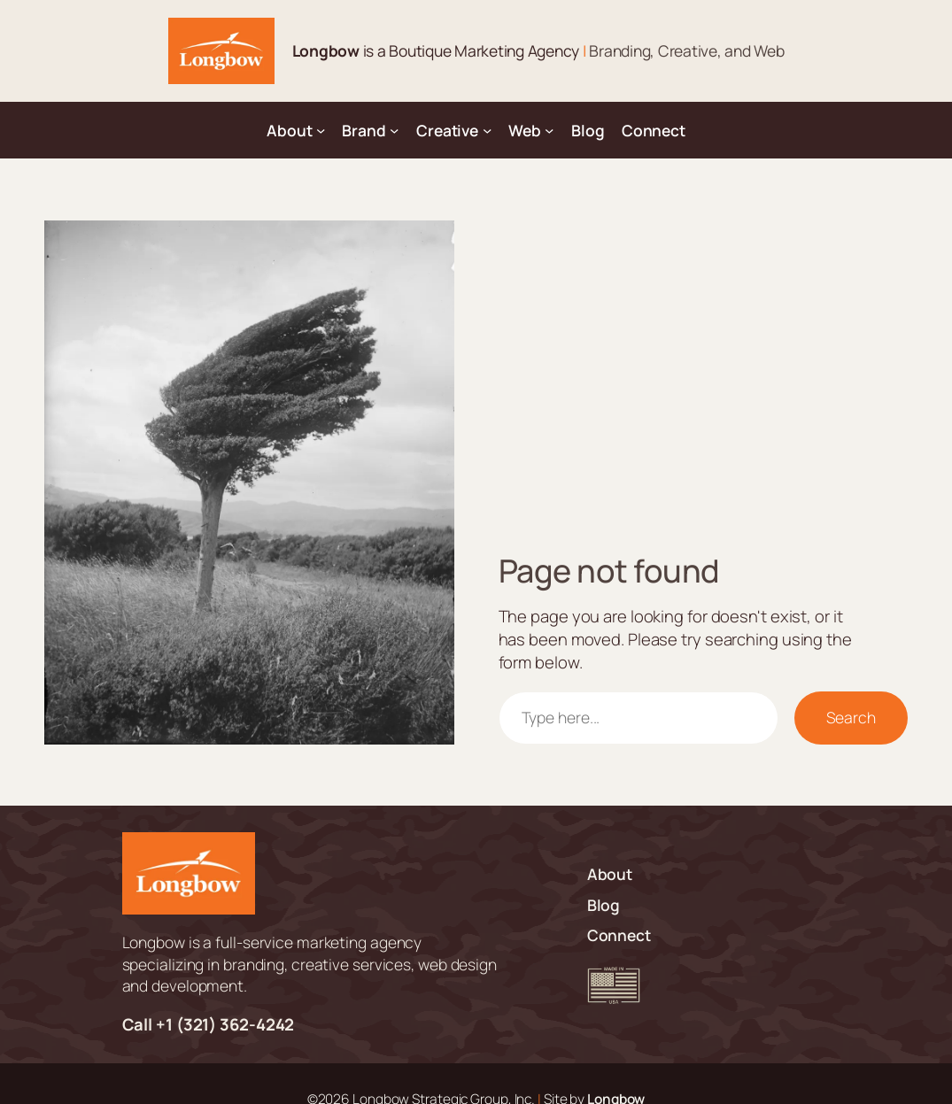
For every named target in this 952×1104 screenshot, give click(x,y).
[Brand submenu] (394, 130)
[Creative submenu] (487, 130)
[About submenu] (320, 130)
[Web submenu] (549, 130)
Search (851, 717)
